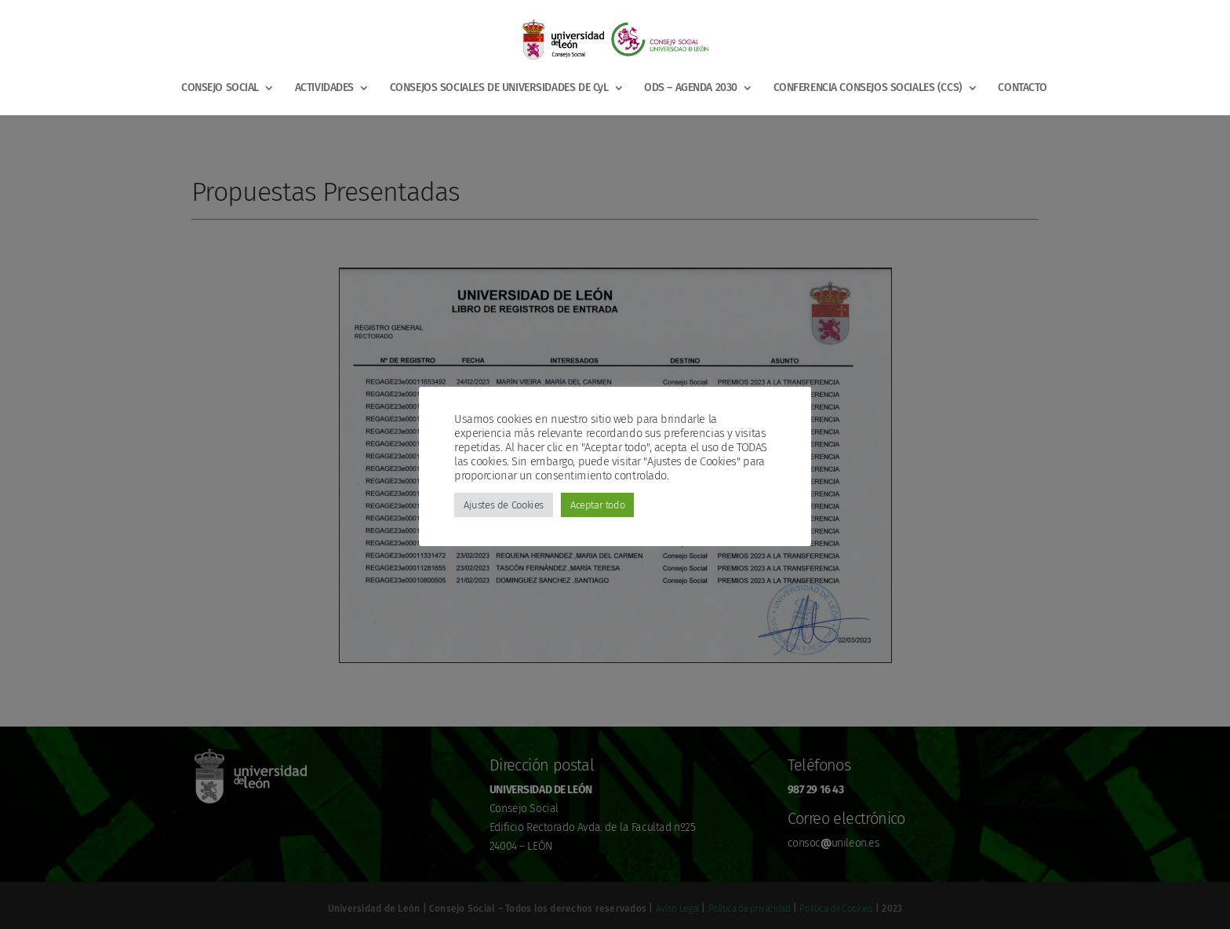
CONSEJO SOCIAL (220, 88)
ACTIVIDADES (324, 88)
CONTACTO (1022, 88)
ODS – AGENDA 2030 (690, 88)
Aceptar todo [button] (597, 505)
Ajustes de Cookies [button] (504, 505)
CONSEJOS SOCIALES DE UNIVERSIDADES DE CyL (499, 88)
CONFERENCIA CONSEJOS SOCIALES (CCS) (868, 88)
